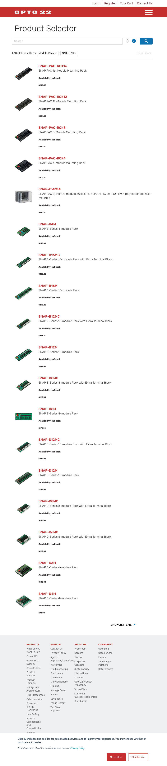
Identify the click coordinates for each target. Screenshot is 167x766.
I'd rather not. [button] (138, 757)
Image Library (58, 703)
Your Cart (126, 3)
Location (79, 677)
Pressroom (80, 648)
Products (32, 644)
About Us (80, 644)
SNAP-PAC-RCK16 (53, 66)
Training (54, 686)
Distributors (80, 701)
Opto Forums (105, 653)
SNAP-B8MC (48, 378)
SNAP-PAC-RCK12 (53, 97)
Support (56, 644)
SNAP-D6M (47, 563)
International (81, 673)
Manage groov (58, 690)
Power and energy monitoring (32, 706)
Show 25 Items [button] (121, 625)
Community (105, 644)
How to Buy (32, 714)
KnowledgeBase (59, 681)
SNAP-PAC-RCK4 (52, 158)
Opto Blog (103, 648)
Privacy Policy (77, 748)
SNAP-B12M (48, 347)
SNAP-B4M (47, 224)
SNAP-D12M (48, 470)
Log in (96, 3)
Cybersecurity (34, 699)
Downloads (56, 677)
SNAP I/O (68, 53)
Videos (54, 694)
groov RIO (31, 656)
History (78, 657)
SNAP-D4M (47, 594)
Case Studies (33, 668)
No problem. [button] (116, 757)
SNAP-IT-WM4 (50, 189)
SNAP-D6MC (48, 532)
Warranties (56, 665)
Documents (56, 673)
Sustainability (81, 669)
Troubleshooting (59, 669)
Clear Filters (144, 53)
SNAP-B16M (48, 286)
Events (102, 657)
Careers (78, 653)
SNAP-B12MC (49, 316)
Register (110, 3)
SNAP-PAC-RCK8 (52, 128)
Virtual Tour (80, 689)
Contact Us (145, 3)
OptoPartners (105, 669)
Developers (56, 698)
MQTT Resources (35, 695)
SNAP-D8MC (48, 501)
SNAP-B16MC (49, 255)
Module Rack (46, 53)
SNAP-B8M (47, 409)
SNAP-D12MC (49, 440)
